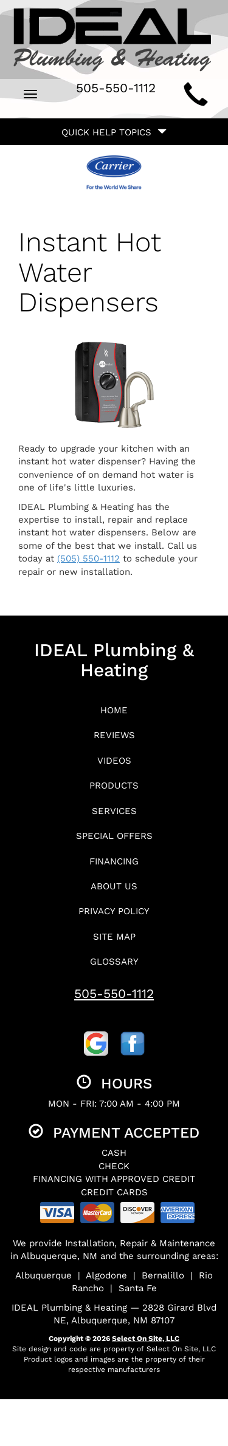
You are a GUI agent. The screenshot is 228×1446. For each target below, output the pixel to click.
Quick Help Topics (114, 132)
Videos (114, 760)
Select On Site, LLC (145, 1338)
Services (114, 811)
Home (114, 710)
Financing (114, 861)
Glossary (114, 961)
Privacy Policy (114, 911)
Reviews (114, 735)
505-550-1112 (114, 993)
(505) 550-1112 (88, 558)
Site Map (114, 936)
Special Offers (114, 835)
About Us (114, 886)
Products (114, 785)
